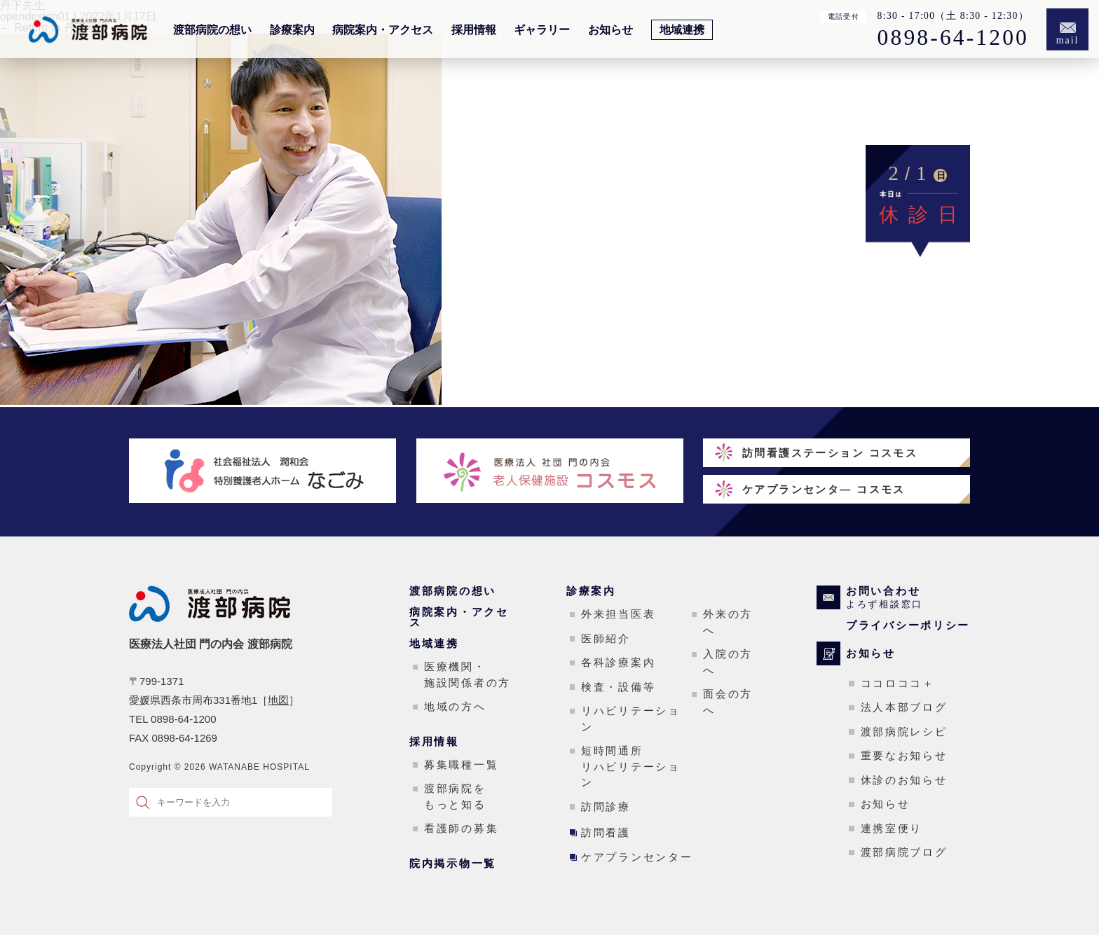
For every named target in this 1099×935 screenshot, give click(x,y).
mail (1067, 40)
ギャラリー (542, 30)
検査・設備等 (618, 687)
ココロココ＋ (898, 683)
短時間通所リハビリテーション (631, 766)
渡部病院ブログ (904, 852)
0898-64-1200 (953, 38)
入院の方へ (728, 662)
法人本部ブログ (904, 707)
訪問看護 (606, 832)
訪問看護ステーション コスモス (829, 453)
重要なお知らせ (904, 755)
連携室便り (892, 828)
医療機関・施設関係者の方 (467, 674)
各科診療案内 (618, 662)
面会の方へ (728, 702)
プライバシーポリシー (908, 625)
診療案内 (292, 30)
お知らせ (610, 30)
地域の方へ (455, 706)
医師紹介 (606, 638)
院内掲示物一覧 (452, 863)
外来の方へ (728, 622)
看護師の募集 (461, 828)
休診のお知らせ (904, 780)
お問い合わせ (908, 597)
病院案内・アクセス (382, 30)
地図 (278, 700)
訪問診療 (606, 806)
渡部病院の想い (212, 30)
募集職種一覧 (461, 764)
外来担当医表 (618, 614)
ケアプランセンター (636, 857)
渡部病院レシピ (904, 731)
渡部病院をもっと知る (455, 796)
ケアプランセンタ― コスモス (824, 489)
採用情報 (473, 30)
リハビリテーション (631, 719)
